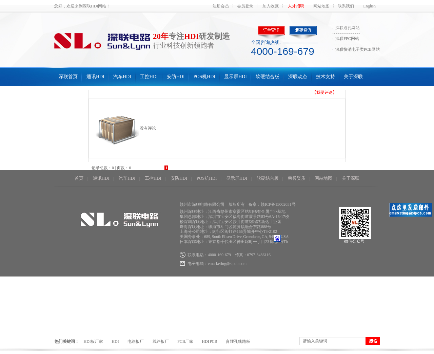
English (369, 6)
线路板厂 (161, 341)
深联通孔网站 (347, 27)
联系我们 (346, 6)
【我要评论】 (324, 92)
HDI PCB (209, 341)
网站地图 (321, 6)
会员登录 (245, 6)
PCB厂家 (185, 341)
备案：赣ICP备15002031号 (272, 204)
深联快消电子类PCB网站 (357, 49)
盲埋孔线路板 (238, 341)
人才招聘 (296, 6)
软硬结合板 (267, 76)
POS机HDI (205, 76)
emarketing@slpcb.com (227, 263)
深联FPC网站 (347, 38)
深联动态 (297, 76)
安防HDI (176, 76)
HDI (115, 341)
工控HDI (149, 76)
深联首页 (68, 76)
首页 (79, 178)
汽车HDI (122, 76)
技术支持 (325, 76)
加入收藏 (270, 6)
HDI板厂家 (93, 341)
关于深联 (353, 76)
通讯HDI (95, 76)
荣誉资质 (296, 178)
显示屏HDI (235, 76)
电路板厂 (135, 341)
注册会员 (221, 6)
